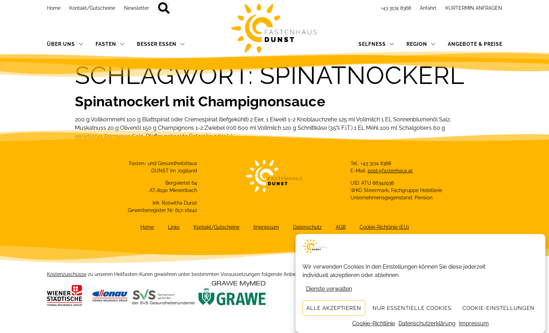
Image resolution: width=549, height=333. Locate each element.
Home (54, 8)
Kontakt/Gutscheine (92, 8)
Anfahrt (428, 8)
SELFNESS (376, 44)
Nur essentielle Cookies (412, 308)
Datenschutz (307, 227)
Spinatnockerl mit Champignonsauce (200, 101)
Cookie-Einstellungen (499, 308)
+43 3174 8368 (396, 8)
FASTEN (110, 44)
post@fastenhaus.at (390, 170)
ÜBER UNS (65, 44)
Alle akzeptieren (333, 308)
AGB (341, 227)
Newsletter (136, 8)
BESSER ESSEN (161, 44)
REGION (421, 44)
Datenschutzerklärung (427, 323)
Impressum (474, 323)
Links (174, 227)
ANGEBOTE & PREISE (475, 44)
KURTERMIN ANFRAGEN (473, 8)
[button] (163, 8)
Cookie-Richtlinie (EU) (384, 227)
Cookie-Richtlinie (373, 323)
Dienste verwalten (329, 289)
